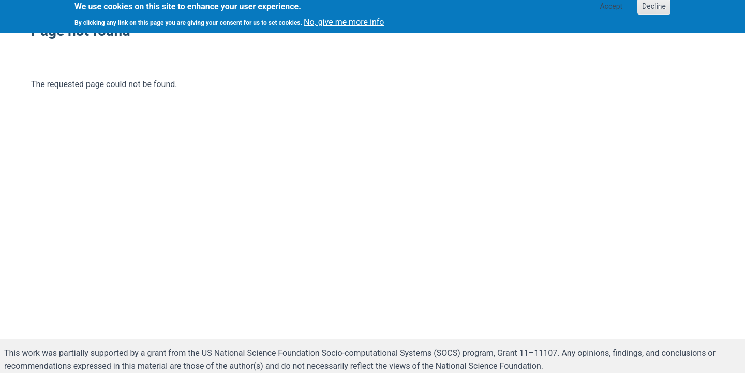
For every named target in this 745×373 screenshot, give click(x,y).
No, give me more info (344, 20)
